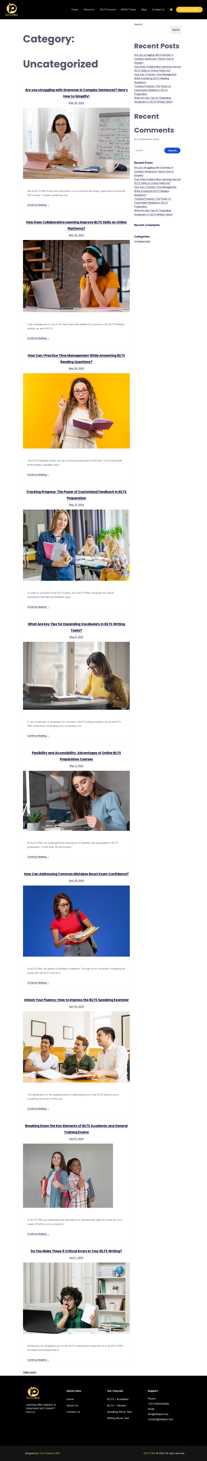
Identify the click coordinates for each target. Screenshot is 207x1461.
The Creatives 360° (49, 1453)
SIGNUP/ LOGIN (189, 9)
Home (74, 9)
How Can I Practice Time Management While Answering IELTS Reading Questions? (155, 78)
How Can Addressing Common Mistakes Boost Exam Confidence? (76, 874)
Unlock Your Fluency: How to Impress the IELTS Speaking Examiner (76, 1000)
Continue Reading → (38, 204)
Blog (144, 9)
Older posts (29, 1372)
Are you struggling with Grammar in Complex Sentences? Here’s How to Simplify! (154, 58)
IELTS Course (107, 9)
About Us (89, 9)
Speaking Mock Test (119, 1411)
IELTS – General (116, 1405)
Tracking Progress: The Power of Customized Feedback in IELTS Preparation (152, 90)
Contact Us (158, 9)
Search (138, 24)
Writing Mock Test (118, 1418)
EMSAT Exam (128, 9)
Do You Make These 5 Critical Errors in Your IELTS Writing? (76, 1251)
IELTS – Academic (118, 1399)
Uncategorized (142, 241)
